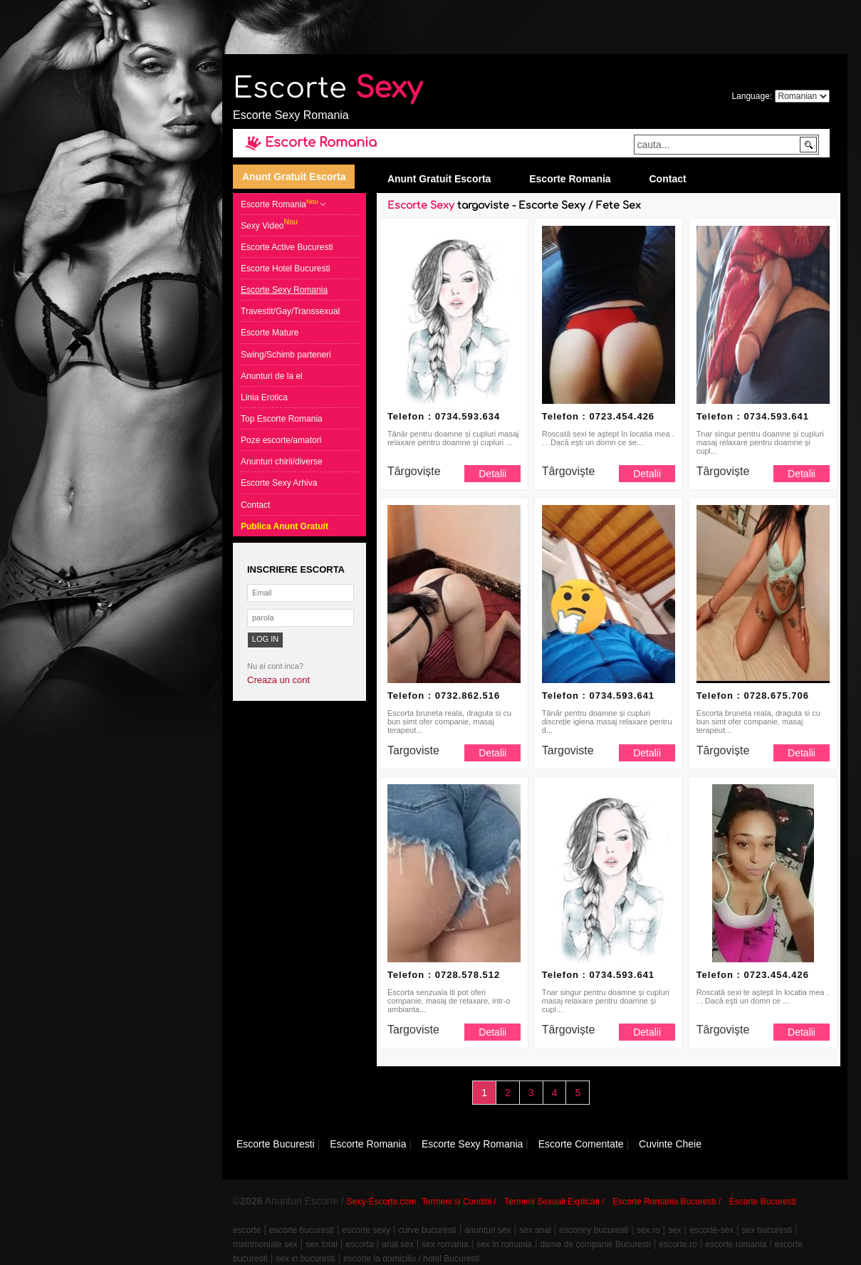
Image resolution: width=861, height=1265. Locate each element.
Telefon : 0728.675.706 (752, 695)
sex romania (445, 1244)
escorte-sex (711, 1230)
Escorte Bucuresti (762, 1202)
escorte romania (735, 1244)
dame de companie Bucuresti (595, 1244)
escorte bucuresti (301, 1230)
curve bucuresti (427, 1230)
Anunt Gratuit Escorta (293, 176)
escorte (247, 1230)
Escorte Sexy (420, 205)
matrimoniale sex (265, 1244)
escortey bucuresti (593, 1230)
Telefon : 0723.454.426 (598, 416)
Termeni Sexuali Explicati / (554, 1202)
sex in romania (504, 1244)
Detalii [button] (492, 473)
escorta (359, 1244)
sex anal (535, 1230)
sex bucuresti (767, 1230)
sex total (322, 1244)
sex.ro (648, 1230)
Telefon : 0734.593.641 (752, 416)
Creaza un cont (278, 680)
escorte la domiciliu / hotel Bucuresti (411, 1259)
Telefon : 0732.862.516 (443, 695)
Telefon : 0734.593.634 (443, 416)
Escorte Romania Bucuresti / (666, 1202)
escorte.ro (677, 1244)
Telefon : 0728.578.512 (443, 974)
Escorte (327, 88)
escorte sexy (366, 1230)
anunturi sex (487, 1230)
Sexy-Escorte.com (381, 1202)
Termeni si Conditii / (459, 1202)
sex (675, 1230)
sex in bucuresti (305, 1259)
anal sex (398, 1244)
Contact (668, 178)
